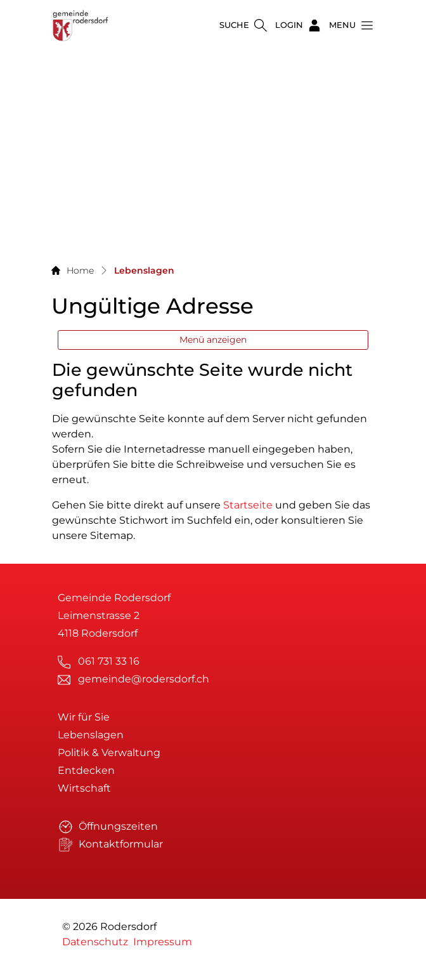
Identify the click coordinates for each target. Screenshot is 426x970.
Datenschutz (95, 942)
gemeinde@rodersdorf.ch (143, 679)
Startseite (248, 505)
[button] (347, 25)
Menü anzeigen (213, 339)
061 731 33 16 (108, 661)
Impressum (162, 942)
